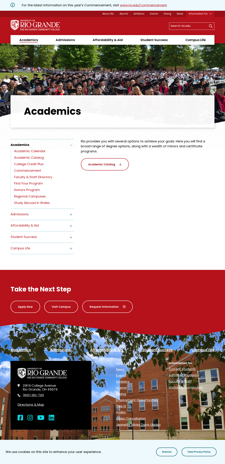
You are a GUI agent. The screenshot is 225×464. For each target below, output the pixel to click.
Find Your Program (28, 183)
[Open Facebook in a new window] (20, 418)
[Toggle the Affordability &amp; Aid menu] (71, 226)
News (180, 13)
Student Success (154, 40)
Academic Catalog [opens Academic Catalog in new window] (101, 164)
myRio (121, 412)
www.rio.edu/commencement (143, 5)
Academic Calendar (30, 151)
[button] (166, 452)
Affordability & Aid (108, 40)
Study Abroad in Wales (32, 203)
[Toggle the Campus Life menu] (71, 248)
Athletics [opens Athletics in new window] (139, 13)
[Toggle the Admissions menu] (71, 214)
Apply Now (25, 307)
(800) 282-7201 (33, 395)
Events (154, 13)
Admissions (65, 40)
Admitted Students (183, 375)
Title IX (121, 406)
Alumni (124, 13)
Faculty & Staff (180, 381)
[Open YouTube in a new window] (40, 418)
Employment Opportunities (137, 400)
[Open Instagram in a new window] (30, 418)
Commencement (27, 170)
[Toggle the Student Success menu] (71, 237)
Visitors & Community (186, 387)
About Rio (108, 13)
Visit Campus (61, 307)
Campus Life (195, 40)
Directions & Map (31, 404)
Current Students (182, 369)
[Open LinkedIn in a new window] (51, 418)
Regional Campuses (30, 196)
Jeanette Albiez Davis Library (138, 424)
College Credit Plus (29, 164)
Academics (28, 40)
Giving (167, 13)
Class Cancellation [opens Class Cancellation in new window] (131, 418)
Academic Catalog (29, 157)
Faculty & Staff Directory (33, 177)
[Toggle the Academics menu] (71, 145)
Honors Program (27, 190)
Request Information (104, 307)
